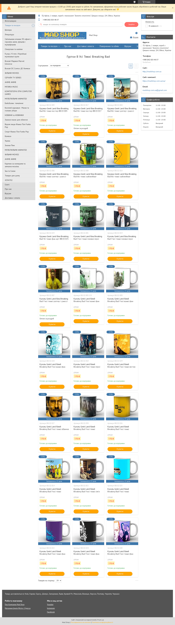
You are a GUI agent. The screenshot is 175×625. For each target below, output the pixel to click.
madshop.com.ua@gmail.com (155, 90)
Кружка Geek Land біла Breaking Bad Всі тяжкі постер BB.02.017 (88, 109)
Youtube (50, 604)
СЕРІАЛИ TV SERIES (13, 77)
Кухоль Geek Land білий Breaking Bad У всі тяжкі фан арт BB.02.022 (52, 554)
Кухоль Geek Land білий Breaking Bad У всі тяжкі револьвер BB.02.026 (118, 429)
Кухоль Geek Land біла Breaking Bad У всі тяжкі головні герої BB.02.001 (88, 239)
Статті (7, 184)
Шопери (8, 30)
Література (9, 34)
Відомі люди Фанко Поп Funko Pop (18, 125)
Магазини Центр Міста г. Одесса (17, 608)
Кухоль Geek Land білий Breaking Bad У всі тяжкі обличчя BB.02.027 (54, 429)
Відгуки (8, 193)
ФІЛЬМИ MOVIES (12, 73)
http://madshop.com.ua (152, 71)
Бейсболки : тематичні (14, 103)
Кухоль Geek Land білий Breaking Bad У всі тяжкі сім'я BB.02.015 (87, 492)
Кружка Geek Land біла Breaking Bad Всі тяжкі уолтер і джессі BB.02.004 (121, 111)
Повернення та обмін (109, 46)
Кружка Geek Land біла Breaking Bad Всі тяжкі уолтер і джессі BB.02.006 (54, 177)
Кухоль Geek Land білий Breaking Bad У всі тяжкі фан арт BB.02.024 (86, 554)
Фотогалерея (10, 21)
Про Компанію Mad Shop (14, 604)
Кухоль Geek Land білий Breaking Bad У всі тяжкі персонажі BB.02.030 (84, 429)
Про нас (8, 189)
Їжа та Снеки (10, 171)
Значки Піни (10, 145)
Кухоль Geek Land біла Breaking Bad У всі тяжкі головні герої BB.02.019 (121, 239)
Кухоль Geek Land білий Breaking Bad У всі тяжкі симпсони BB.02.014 (50, 492)
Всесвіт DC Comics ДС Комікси (17, 68)
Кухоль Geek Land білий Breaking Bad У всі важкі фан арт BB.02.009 (120, 301)
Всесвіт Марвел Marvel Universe (14, 62)
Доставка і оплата (12, 198)
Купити (52, 130)
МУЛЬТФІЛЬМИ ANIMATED (16, 98)
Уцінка (7, 141)
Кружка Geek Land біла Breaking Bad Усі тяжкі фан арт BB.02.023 (54, 237)
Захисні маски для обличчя (16, 119)
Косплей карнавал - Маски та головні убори (17, 109)
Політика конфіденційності (102, 622)
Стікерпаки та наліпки (14, 49)
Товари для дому (12, 175)
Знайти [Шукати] (131, 24)
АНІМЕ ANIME (10, 82)
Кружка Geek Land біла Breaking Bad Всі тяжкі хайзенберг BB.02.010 (121, 177)
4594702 (9, 180)
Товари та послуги (12, 25)
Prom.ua (100, 620)
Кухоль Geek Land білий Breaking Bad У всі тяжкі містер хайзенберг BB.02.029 (121, 367)
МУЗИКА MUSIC (11, 87)
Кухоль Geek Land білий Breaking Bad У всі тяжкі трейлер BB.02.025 (118, 492)
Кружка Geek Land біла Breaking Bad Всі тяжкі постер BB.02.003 (54, 109)
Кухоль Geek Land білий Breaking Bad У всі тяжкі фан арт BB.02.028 (120, 554)
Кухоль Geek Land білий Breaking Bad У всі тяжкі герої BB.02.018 (87, 367)
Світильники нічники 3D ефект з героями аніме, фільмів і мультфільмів (18, 42)
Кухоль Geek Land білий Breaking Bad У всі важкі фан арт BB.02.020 (52, 367)
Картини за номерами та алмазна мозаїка (15, 165)
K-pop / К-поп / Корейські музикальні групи (15, 55)
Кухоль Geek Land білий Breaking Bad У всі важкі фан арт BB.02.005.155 (86, 301)
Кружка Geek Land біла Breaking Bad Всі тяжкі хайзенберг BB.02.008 (88, 177)
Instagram (141, 46)
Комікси (8, 136)
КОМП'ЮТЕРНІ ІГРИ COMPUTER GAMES (18, 92)
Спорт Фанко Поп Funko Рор (17, 131)
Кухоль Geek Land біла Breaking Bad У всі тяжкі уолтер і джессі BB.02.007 (54, 301)
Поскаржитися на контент (81, 622)
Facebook (51, 612)
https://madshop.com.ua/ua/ (154, 81)
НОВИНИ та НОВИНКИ (14, 115)
